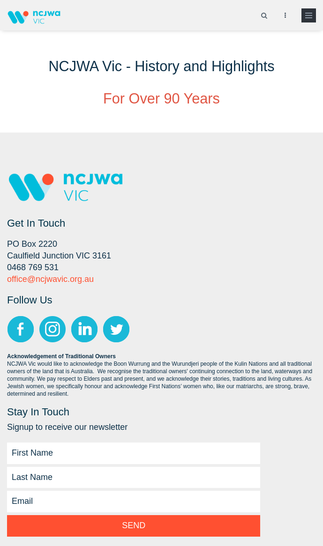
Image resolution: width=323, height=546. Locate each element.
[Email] (133, 501)
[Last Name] (133, 477)
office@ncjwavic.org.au (50, 279)
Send (133, 525)
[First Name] (133, 453)
